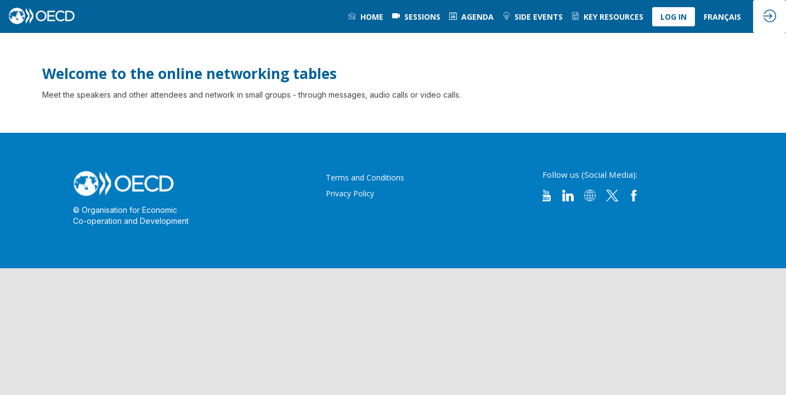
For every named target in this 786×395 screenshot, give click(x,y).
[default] (416, 16)
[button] (673, 16)
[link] (365, 16)
